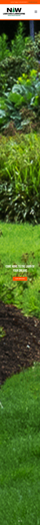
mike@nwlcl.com (32, 2)
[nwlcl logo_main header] (14, 8)
